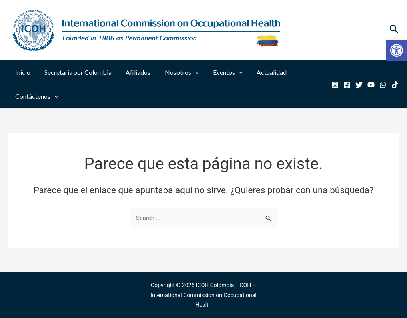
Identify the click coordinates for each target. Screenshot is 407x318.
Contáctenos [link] (36, 96)
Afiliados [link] (134, 72)
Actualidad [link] (264, 72)
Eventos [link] (222, 72)
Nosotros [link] (177, 72)
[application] (190, 72)
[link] (396, 50)
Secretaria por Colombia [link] (76, 72)
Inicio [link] (22, 72)
